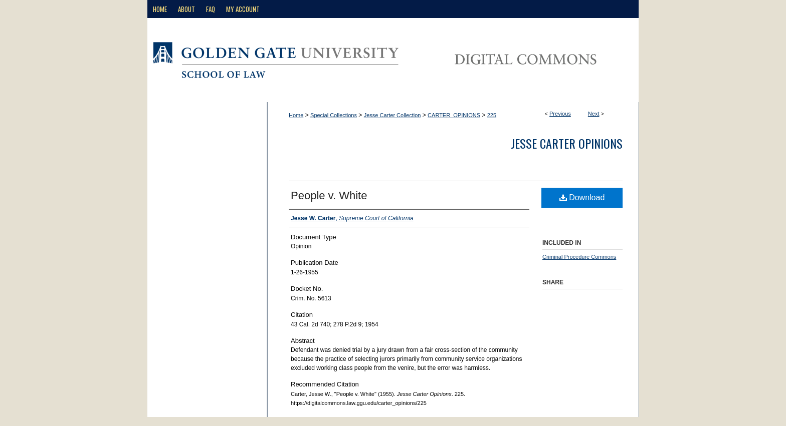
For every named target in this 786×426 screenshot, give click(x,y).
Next (594, 114)
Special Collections (333, 115)
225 (491, 115)
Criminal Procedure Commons (579, 257)
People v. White (329, 195)
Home (296, 115)
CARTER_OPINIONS (454, 115)
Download (582, 197)
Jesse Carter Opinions (567, 143)
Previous (560, 114)
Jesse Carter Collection (392, 115)
